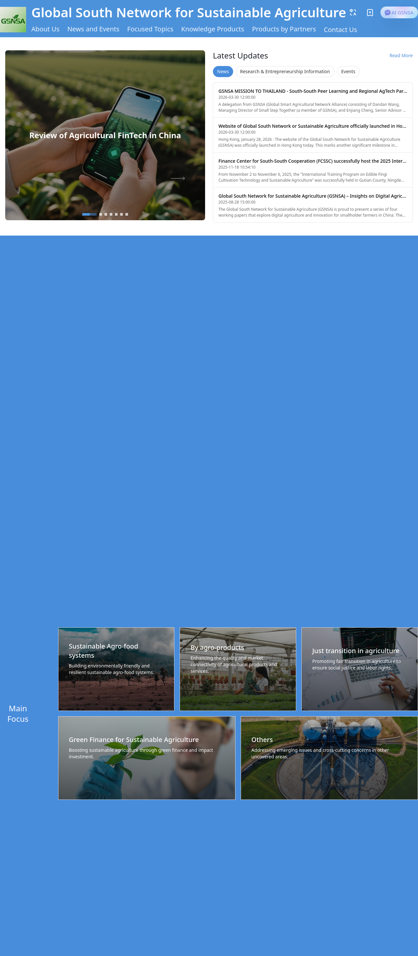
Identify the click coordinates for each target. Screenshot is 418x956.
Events (348, 71)
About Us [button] (45, 29)
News (223, 71)
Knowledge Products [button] (212, 29)
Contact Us (340, 29)
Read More (401, 55)
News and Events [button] (93, 29)
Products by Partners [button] (284, 29)
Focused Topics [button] (150, 29)
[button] (353, 12)
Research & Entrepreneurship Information (285, 71)
